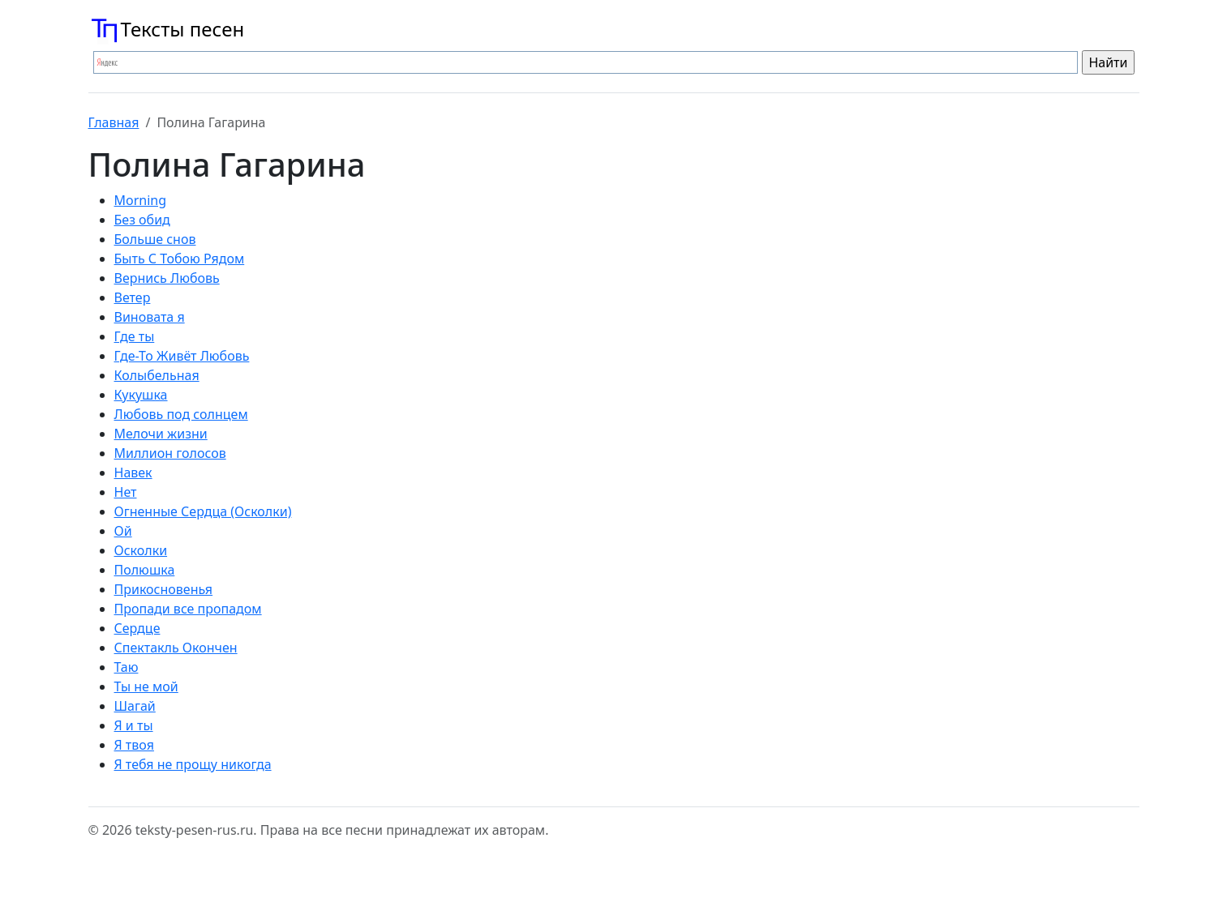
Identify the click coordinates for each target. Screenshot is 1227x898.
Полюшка (144, 570)
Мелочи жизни (161, 434)
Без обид (142, 220)
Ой (123, 531)
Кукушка (141, 395)
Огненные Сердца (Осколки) (203, 511)
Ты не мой (146, 686)
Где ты (134, 336)
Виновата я (149, 317)
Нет (125, 492)
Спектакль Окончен (176, 647)
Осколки (141, 550)
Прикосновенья (163, 589)
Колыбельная (156, 375)
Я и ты (133, 725)
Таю (126, 667)
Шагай (135, 706)
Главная (113, 122)
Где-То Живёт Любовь (182, 356)
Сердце (137, 628)
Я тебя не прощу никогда (193, 764)
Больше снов (155, 239)
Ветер (132, 297)
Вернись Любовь (167, 278)
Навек (133, 472)
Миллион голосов (170, 453)
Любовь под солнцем (181, 414)
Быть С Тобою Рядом (179, 258)
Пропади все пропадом (188, 609)
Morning (140, 200)
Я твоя (134, 745)
